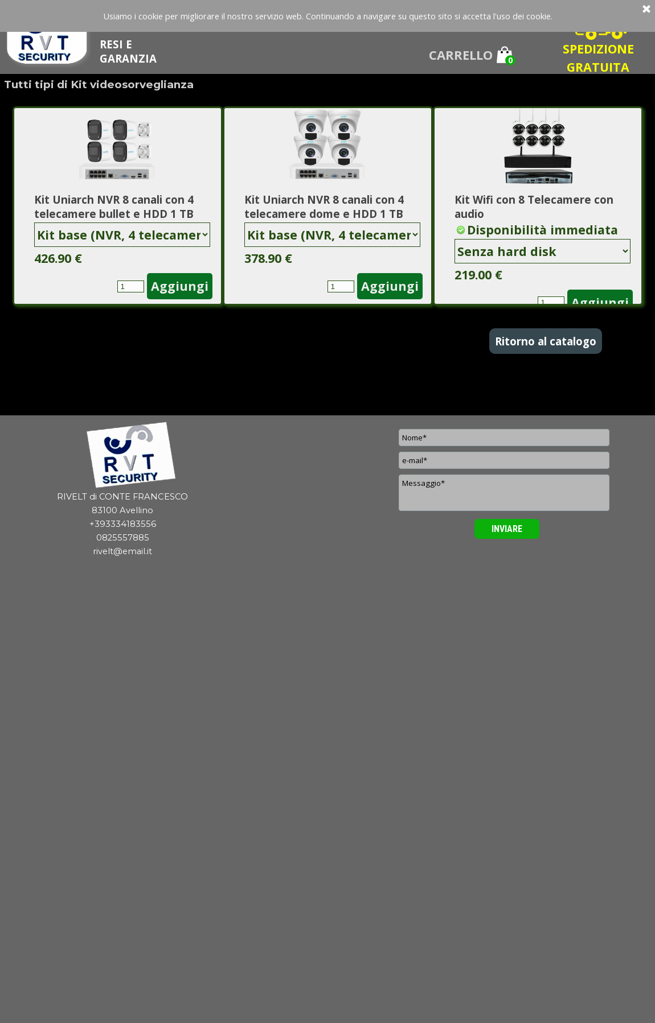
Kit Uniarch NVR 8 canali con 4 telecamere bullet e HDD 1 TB (114, 206)
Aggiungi (179, 286)
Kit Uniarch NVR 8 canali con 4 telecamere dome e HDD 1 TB (324, 206)
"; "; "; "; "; (122, 234)
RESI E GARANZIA (128, 51)
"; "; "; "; (543, 251)
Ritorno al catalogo (545, 341)
